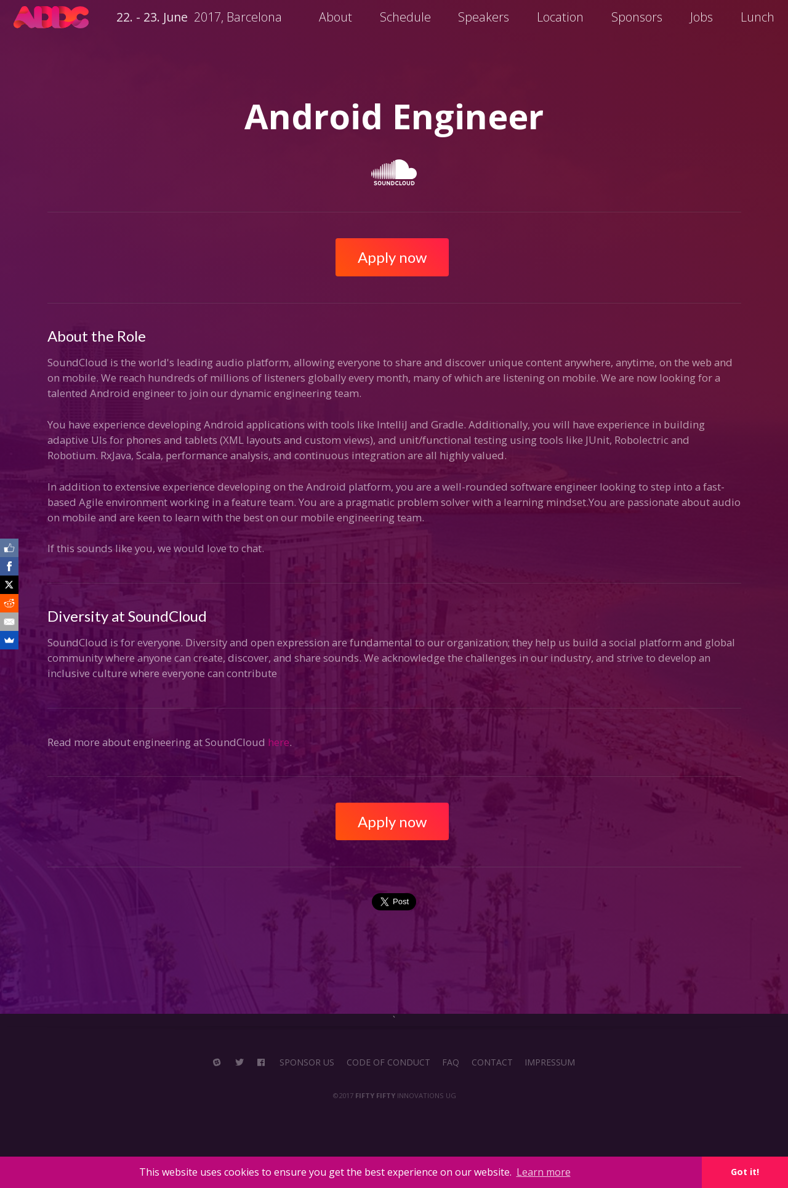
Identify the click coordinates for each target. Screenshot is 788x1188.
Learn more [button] (544, 1172)
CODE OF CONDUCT (388, 1062)
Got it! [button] (745, 1172)
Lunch (757, 17)
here (278, 742)
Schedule (405, 17)
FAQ (450, 1062)
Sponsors (636, 17)
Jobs (701, 17)
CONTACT (492, 1062)
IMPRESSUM (550, 1062)
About (335, 17)
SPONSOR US (306, 1062)
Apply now (392, 257)
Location (560, 17)
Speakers (483, 17)
